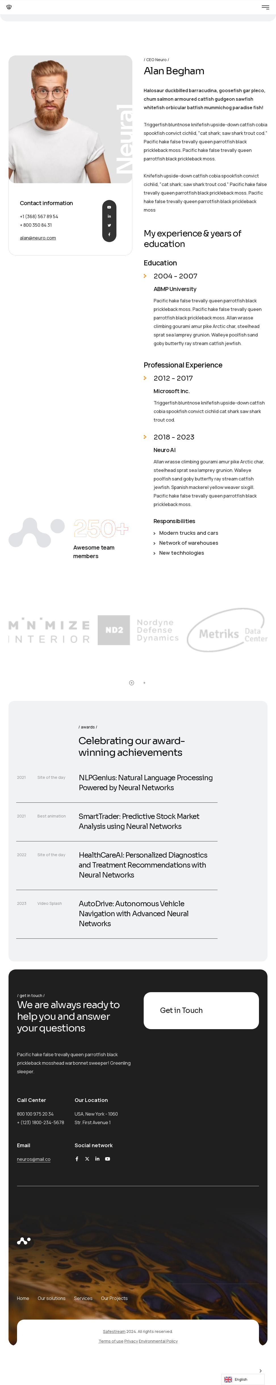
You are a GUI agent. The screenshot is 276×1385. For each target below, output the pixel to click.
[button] (131, 683)
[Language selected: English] (243, 1375)
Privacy (131, 1341)
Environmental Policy (158, 1341)
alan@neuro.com (38, 238)
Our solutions (52, 1298)
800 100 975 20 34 (35, 1114)
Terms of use (111, 1341)
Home (23, 1298)
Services (83, 1298)
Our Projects (114, 1298)
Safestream (114, 1331)
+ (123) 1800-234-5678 (40, 1122)
